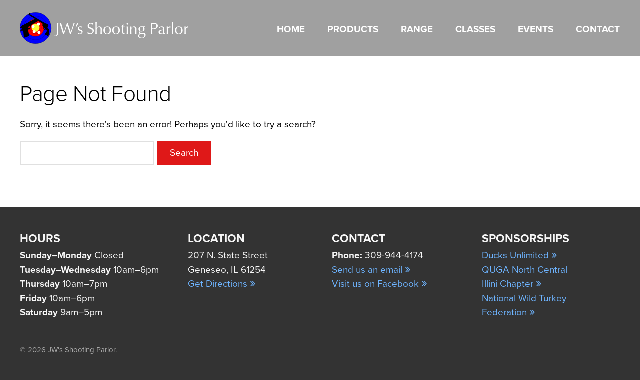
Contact (598, 29)
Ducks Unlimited (520, 255)
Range (417, 29)
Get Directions (222, 283)
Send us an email (371, 269)
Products (353, 29)
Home (291, 29)
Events (536, 29)
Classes (476, 29)
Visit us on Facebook (380, 283)
